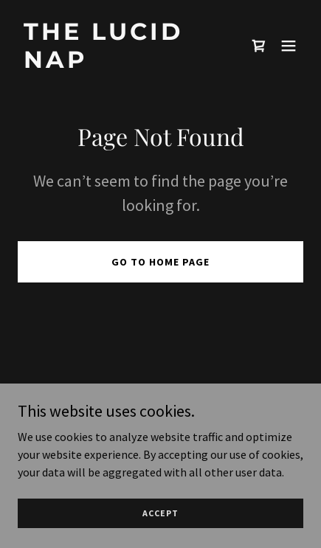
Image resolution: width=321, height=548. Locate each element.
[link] (118, 63)
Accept (160, 512)
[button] (288, 45)
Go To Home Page (160, 261)
